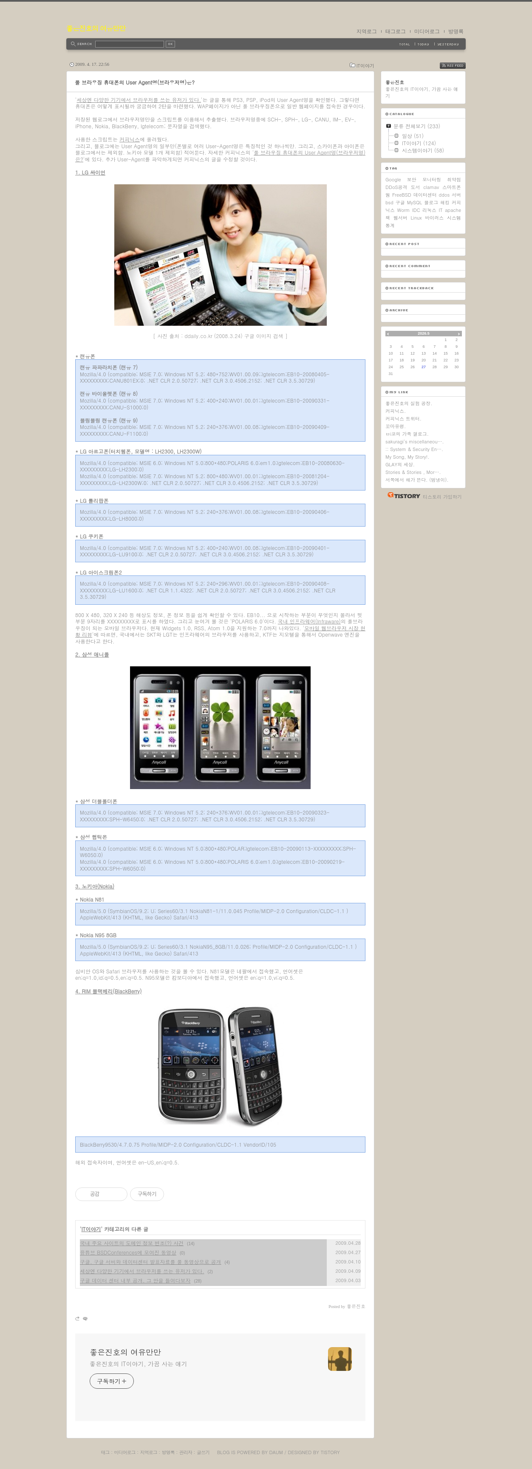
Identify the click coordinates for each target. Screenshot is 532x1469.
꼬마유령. (395, 426)
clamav (431, 187)
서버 (456, 195)
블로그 (431, 202)
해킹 (445, 202)
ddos (444, 195)
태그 (105, 1452)
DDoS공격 (396, 187)
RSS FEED (459, 65)
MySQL (414, 202)
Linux (416, 217)
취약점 (454, 179)
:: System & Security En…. (414, 449)
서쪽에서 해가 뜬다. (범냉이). (417, 480)
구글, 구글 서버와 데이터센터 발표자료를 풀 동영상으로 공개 (150, 1261)
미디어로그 (427, 31)
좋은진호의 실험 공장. (408, 403)
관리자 (185, 1452)
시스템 (454, 217)
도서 (415, 187)
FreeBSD (401, 195)
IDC (416, 210)
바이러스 (434, 217)
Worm (403, 210)
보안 (411, 179)
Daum (276, 1452)
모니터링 (431, 179)
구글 (400, 202)
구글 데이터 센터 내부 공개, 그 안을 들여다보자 (135, 1280)
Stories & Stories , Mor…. (413, 472)
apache (453, 210)
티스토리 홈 (401, 495)
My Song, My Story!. (407, 457)
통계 (390, 225)
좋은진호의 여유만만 (95, 28)
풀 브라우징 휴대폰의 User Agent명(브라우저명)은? (135, 82)
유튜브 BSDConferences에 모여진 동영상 (128, 1252)
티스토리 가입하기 (442, 496)
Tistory (330, 1452)
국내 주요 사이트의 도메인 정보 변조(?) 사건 (132, 1242)
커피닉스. (395, 411)
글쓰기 (203, 1452)
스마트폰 (451, 187)
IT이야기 (365, 65)
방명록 (456, 31)
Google (393, 179)
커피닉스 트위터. (403, 418)
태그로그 (395, 31)
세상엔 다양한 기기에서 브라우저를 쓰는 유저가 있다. (139, 99)
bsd (389, 202)
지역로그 (367, 31)
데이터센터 (425, 195)
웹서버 (400, 217)
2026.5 (424, 333)
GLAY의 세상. (400, 464)
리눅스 (429, 210)
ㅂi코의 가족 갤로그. (407, 434)
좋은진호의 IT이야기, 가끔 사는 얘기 (138, 1363)
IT (440, 210)
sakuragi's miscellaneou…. (414, 441)
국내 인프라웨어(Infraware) (309, 621)
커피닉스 (129, 139)
